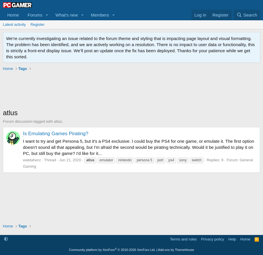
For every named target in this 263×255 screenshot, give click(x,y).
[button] (47, 15)
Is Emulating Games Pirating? (55, 133)
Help (232, 239)
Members (100, 14)
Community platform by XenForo (112, 250)
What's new (67, 14)
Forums (35, 14)
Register (37, 24)
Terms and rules (183, 239)
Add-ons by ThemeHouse (176, 250)
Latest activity (14, 24)
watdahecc (32, 160)
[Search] (247, 15)
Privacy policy (212, 239)
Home (13, 14)
